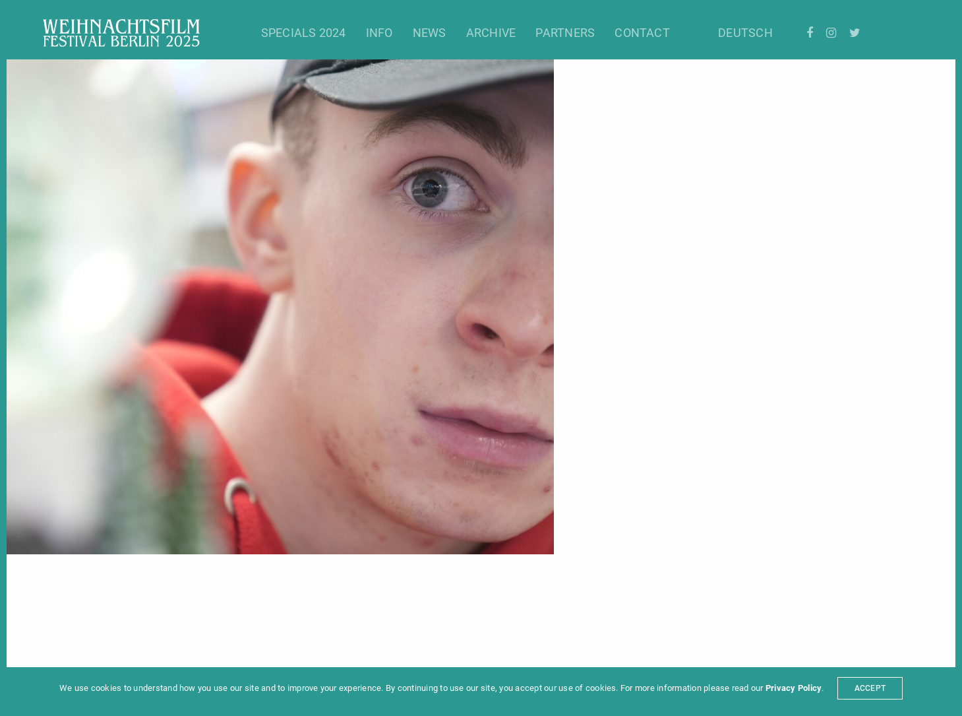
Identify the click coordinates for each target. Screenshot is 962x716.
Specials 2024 (303, 33)
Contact (642, 33)
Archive (491, 33)
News (429, 33)
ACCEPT (870, 688)
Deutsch (745, 33)
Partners (565, 33)
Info (379, 33)
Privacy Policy (794, 688)
